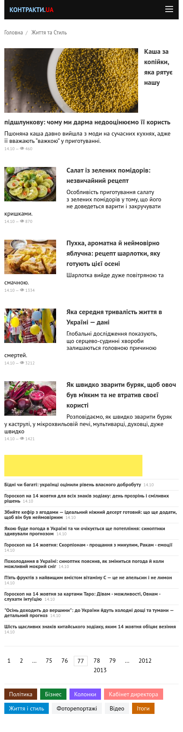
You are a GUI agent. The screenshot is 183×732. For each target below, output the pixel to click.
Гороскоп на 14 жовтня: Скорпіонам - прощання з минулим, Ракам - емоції (88, 544)
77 (80, 661)
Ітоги (143, 708)
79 (112, 660)
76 (64, 660)
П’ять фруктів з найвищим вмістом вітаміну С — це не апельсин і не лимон (88, 577)
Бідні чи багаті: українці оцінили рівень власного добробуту (72, 484)
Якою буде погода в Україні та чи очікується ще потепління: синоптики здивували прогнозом (84, 531)
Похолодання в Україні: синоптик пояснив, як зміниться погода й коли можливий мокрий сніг (84, 563)
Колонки (85, 694)
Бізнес (53, 694)
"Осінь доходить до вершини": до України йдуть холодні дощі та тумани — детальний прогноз (89, 612)
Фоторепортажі (77, 708)
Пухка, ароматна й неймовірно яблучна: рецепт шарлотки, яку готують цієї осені (113, 253)
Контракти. (31, 10)
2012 (145, 660)
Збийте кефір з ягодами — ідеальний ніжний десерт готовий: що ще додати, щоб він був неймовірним (90, 514)
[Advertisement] (73, 465)
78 (97, 660)
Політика (20, 694)
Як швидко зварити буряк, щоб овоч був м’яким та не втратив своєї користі (121, 394)
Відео (117, 708)
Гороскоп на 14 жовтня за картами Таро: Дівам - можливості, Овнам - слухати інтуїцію (82, 596)
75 (49, 660)
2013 (100, 670)
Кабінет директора (133, 694)
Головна (13, 32)
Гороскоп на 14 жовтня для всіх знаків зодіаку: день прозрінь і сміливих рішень (86, 498)
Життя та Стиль (49, 32)
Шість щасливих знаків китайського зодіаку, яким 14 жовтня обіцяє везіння (90, 626)
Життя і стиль (26, 708)
